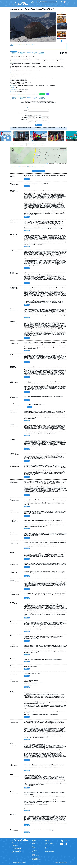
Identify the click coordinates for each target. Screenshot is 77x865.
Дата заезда (25, 117)
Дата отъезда (38, 117)
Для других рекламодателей (18, 852)
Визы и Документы (49, 843)
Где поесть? (47, 846)
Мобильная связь (49, 848)
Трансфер (34, 847)
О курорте (34, 842)
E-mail (26, 107)
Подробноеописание (13, 53)
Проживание (14, 9)
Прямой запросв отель (22, 53)
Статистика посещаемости (17, 850)
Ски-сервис (34, 852)
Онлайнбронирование (42, 53)
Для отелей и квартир (16, 851)
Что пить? (47, 844)
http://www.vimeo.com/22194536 (30, 683)
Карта (58, 5)
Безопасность (35, 848)
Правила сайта (15, 845)
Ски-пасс (34, 843)
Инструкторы (34, 850)
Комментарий (24, 119)
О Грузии (47, 842)
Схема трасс (34, 844)
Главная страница (15, 842)
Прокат (33, 851)
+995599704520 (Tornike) (32, 94)
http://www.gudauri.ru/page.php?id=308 (31, 638)
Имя (26, 105)
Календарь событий (49, 851)
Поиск (21, 9)
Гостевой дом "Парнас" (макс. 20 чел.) (39, 9)
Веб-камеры (34, 856)
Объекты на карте (35, 858)
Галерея (33, 854)
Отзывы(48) (34, 53)
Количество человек (23, 113)
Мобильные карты (36, 859)
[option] (33, 27)
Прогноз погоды (35, 855)
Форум (64, 5)
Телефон (25, 110)
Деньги (46, 847)
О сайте (13, 844)
